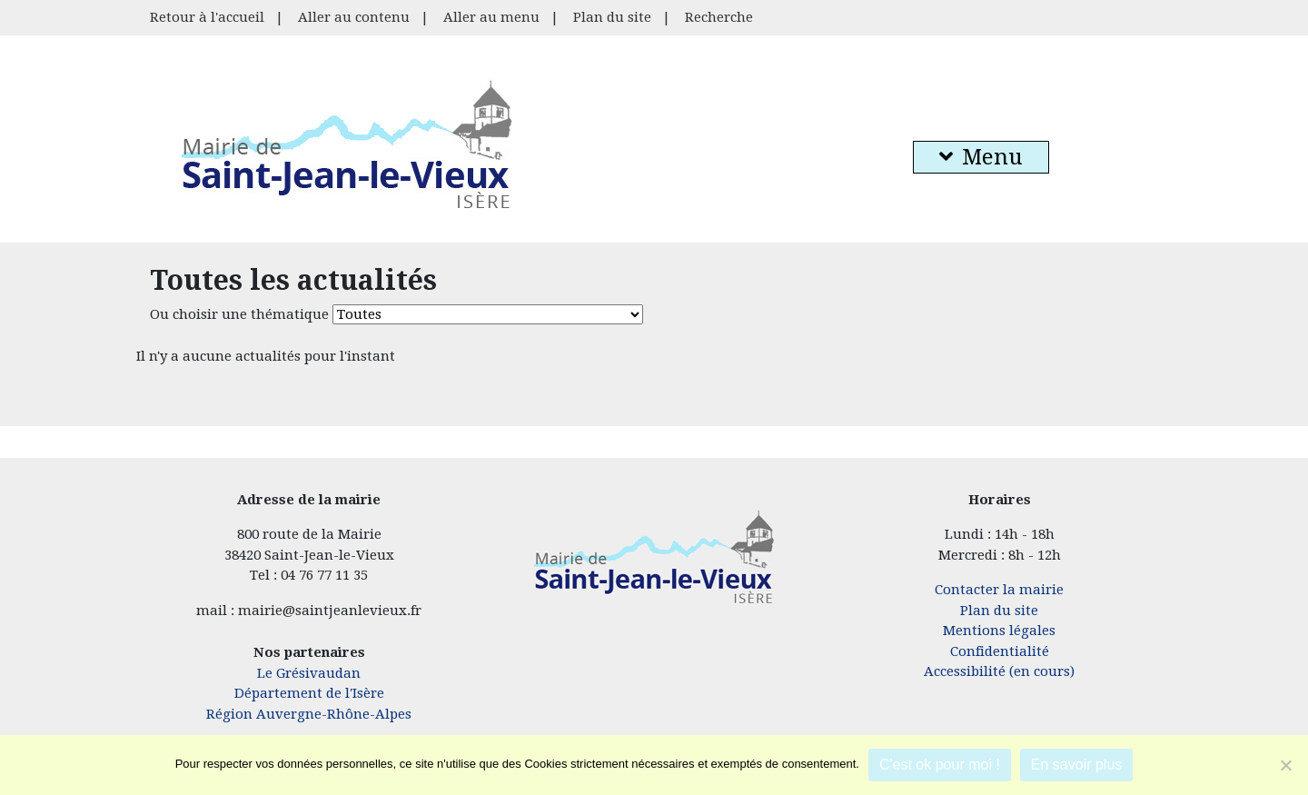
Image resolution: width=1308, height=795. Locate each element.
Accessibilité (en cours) (999, 671)
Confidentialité (999, 651)
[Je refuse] (1285, 765)
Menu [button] (981, 157)
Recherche (719, 17)
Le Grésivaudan (309, 673)
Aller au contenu (354, 17)
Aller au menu (491, 17)
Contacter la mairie (999, 589)
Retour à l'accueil (207, 17)
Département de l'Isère (309, 693)
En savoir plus (1077, 764)
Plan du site (612, 17)
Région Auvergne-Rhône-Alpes (308, 714)
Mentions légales (999, 630)
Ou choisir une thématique (239, 314)
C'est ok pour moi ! (939, 764)
